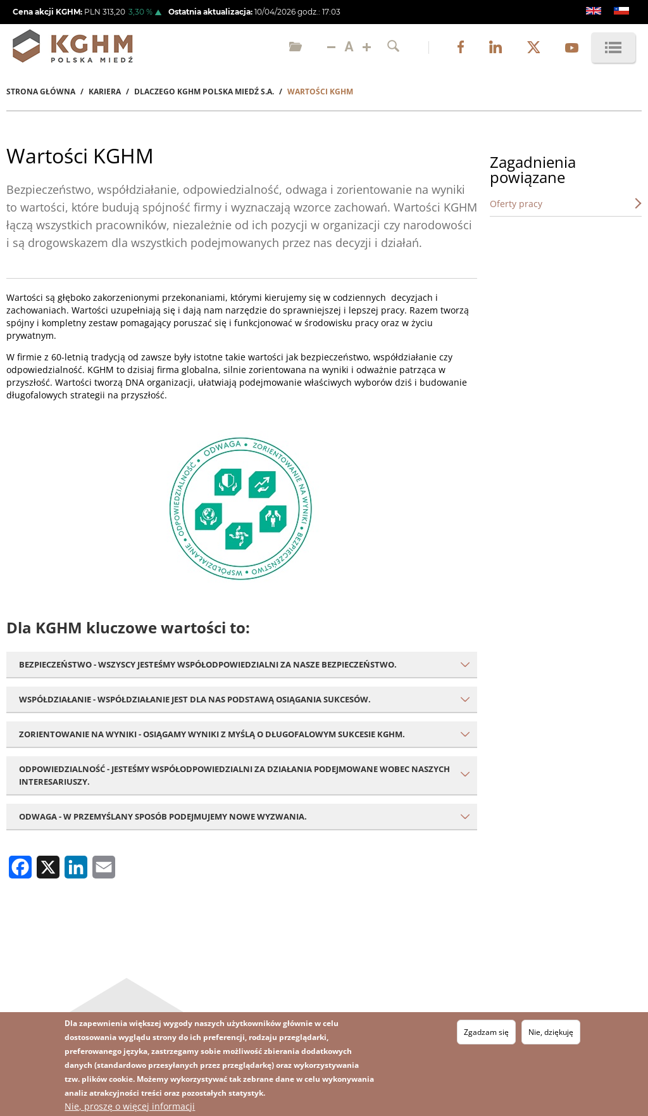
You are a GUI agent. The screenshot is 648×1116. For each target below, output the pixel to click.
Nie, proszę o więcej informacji (130, 1106)
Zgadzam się (486, 1032)
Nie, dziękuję (550, 1032)
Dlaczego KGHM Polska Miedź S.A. (204, 91)
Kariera (105, 91)
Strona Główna (40, 91)
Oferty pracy (516, 204)
